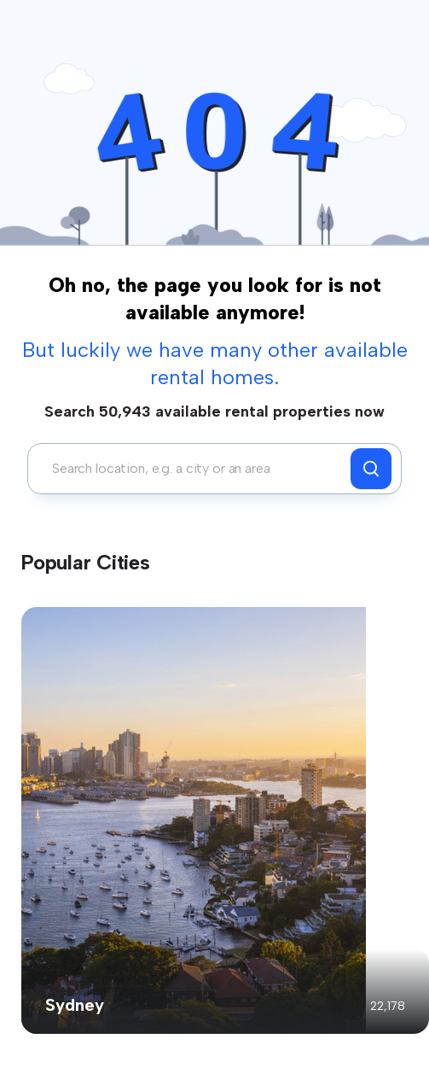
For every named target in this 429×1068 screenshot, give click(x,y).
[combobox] (193, 468)
